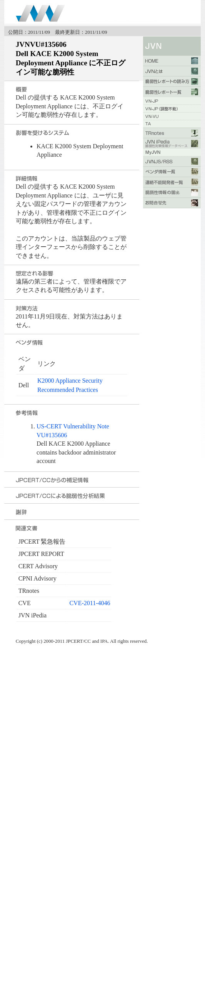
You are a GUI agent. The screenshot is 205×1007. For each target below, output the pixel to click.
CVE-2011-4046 (89, 603)
